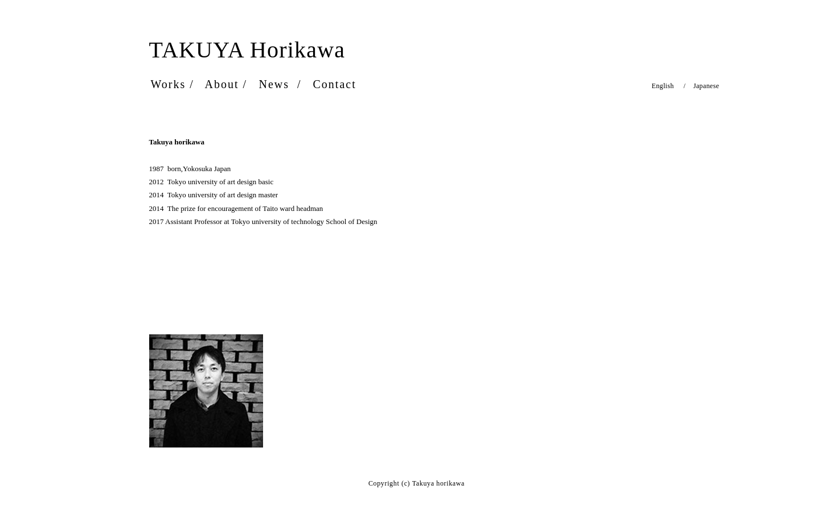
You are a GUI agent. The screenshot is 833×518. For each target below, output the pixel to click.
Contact (336, 84)
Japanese (702, 86)
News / (280, 84)
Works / (172, 84)
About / (226, 84)
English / (669, 86)
